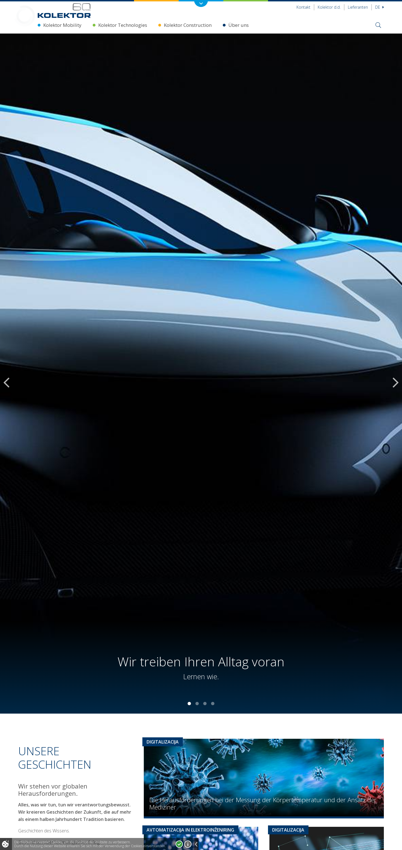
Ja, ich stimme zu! (179, 844)
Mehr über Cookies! (188, 844)
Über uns (238, 25)
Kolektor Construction (188, 25)
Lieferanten (358, 7)
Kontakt (303, 7)
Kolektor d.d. (329, 7)
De (379, 7)
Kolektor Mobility (62, 25)
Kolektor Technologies (122, 25)
